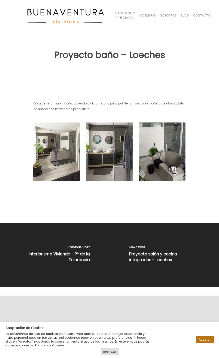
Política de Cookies (50, 345)
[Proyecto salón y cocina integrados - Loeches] (164, 255)
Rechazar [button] (110, 352)
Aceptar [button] (205, 339)
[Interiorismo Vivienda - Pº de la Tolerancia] (55, 255)
